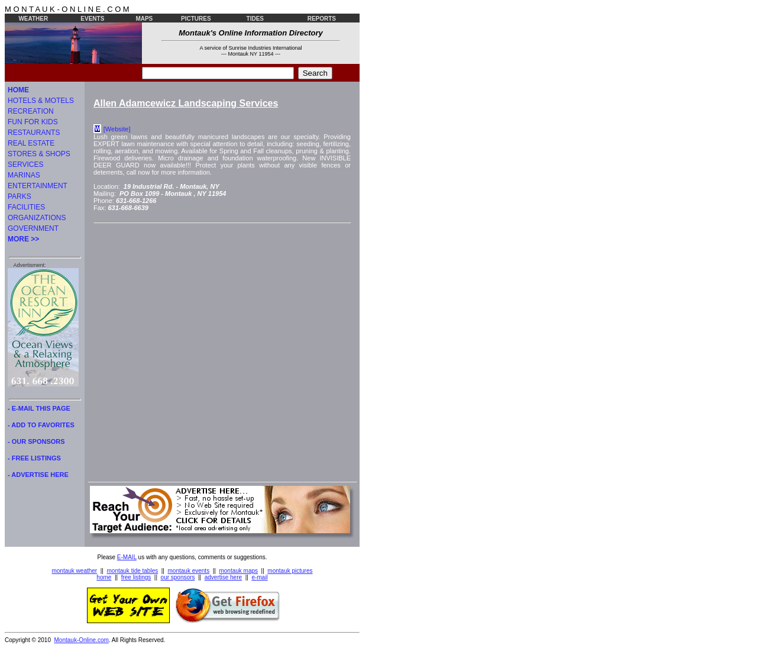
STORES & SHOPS (39, 154)
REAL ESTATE (31, 143)
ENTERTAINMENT (37, 186)
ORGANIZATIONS (37, 218)
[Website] (117, 129)
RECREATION (31, 111)
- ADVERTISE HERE (38, 474)
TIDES (255, 18)
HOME (18, 90)
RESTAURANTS (34, 132)
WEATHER (33, 18)
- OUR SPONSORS (36, 441)
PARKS (19, 196)
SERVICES (25, 164)
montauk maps (238, 571)
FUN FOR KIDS (33, 122)
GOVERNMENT (33, 228)
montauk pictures (289, 571)
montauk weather (74, 571)
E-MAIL (127, 557)
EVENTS (92, 18)
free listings (136, 577)
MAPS (144, 18)
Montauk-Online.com (81, 640)
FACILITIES (26, 207)
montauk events (189, 571)
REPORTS (322, 18)
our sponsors (178, 577)
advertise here (223, 577)
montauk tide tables (132, 571)
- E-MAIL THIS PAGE (39, 408)
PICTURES (196, 18)
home (103, 577)
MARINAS (24, 175)
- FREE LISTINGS (34, 458)
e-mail (259, 577)
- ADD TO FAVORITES (41, 424)
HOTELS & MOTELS (41, 100)
